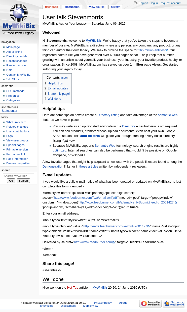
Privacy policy (103, 302)
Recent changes (16, 60)
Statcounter (9, 111)
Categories (13, 100)
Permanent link (15, 154)
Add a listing (14, 51)
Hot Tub (72, 287)
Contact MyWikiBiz (18, 74)
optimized (59, 150)
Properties (12, 95)
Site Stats (12, 79)
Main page (13, 46)
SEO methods (15, 90)
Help (9, 69)
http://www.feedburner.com (93, 242)
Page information (17, 158)
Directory (128, 126)
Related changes (17, 126)
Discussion (72, 6)
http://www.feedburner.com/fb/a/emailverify (84, 197)
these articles (88, 166)
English (143, 3)
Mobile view (90, 305)
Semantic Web (105, 145)
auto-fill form (90, 136)
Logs (9, 135)
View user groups (17, 140)
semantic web (168, 115)
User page (51, 6)
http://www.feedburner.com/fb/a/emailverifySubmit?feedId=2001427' (126, 202)
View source (96, 6)
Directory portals (16, 56)
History (115, 6)
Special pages (15, 144)
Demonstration (53, 166)
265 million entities (151, 50)
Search (6, 170)
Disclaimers (68, 305)
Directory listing (108, 115)
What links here (16, 122)
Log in (154, 3)
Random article (16, 65)
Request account (171, 3)
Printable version (17, 149)
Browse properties (17, 163)
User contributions (17, 131)
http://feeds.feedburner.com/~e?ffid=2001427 (115, 226)
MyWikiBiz (93, 40)
